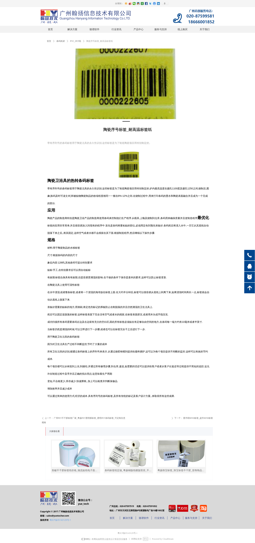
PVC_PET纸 (75, 41)
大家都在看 (54, 431)
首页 (49, 41)
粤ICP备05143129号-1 (60, 519)
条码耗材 (60, 41)
